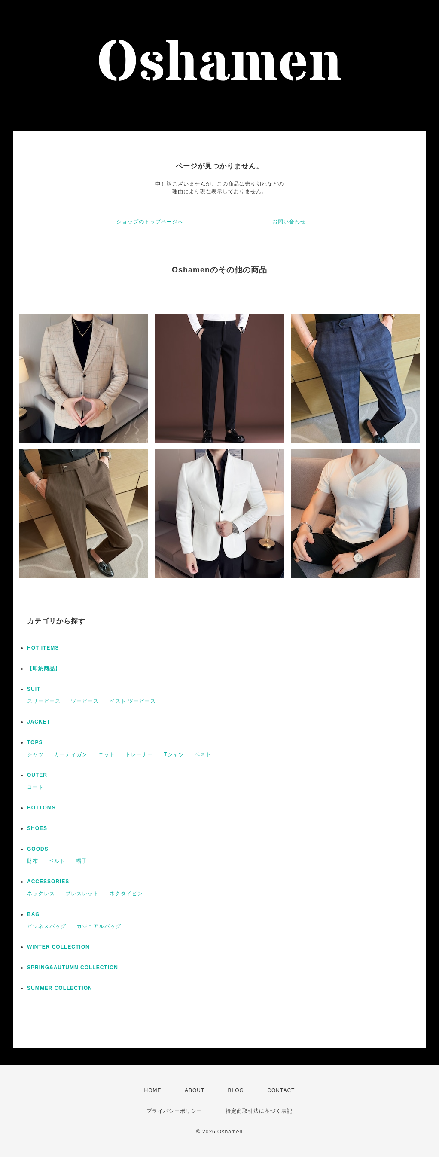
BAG (33, 914)
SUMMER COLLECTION (59, 988)
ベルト (57, 861)
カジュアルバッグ (98, 926)
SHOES (37, 828)
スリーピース (44, 701)
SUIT (33, 689)
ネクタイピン (126, 894)
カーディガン (71, 754)
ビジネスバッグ (46, 926)
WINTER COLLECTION (58, 947)
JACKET (38, 722)
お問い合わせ (289, 222)
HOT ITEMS (43, 648)
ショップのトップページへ (149, 222)
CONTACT (281, 1090)
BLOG (236, 1090)
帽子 (81, 861)
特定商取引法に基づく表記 (259, 1111)
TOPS (35, 742)
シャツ (35, 754)
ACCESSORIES (48, 882)
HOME (153, 1090)
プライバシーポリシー (174, 1111)
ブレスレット (82, 894)
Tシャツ (174, 754)
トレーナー (139, 754)
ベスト (203, 754)
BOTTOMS (41, 808)
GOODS (38, 849)
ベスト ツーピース (133, 701)
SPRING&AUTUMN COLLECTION (72, 968)
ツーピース (85, 701)
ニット (106, 754)
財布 (32, 861)
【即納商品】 (44, 669)
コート (35, 787)
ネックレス (41, 894)
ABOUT (194, 1090)
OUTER (37, 775)
